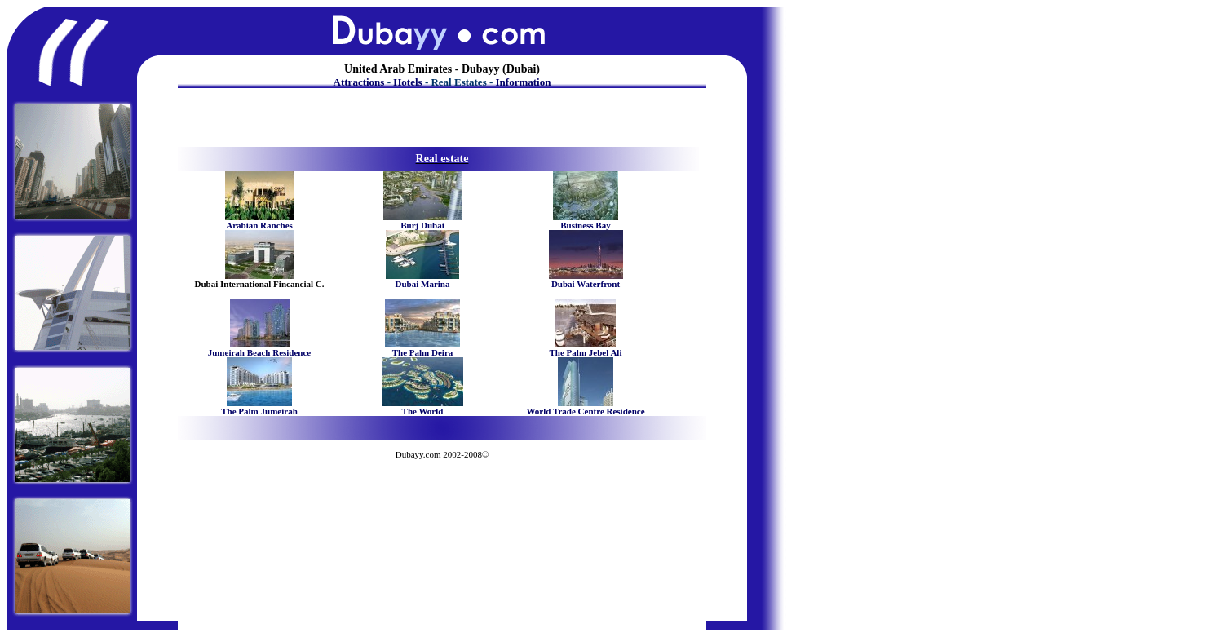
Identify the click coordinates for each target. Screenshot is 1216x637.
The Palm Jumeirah (259, 411)
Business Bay (585, 225)
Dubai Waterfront (585, 284)
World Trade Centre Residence (585, 411)
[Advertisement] (439, 120)
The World (423, 411)
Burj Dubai (422, 225)
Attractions (359, 82)
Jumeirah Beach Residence (259, 352)
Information (523, 82)
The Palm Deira (422, 352)
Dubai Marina (423, 284)
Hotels (407, 82)
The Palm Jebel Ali (586, 352)
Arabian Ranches (259, 225)
